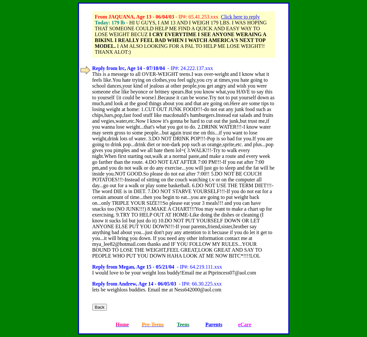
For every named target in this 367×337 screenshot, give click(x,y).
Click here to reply (240, 17)
